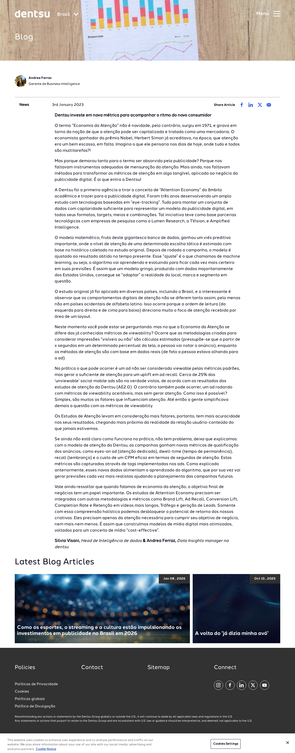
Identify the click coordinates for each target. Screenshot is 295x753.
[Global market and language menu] (68, 14)
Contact (92, 667)
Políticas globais (30, 699)
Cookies (22, 691)
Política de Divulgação (35, 706)
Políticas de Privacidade (36, 684)
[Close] (288, 746)
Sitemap (159, 667)
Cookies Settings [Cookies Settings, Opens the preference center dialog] (225, 746)
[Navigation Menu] (268, 14)
